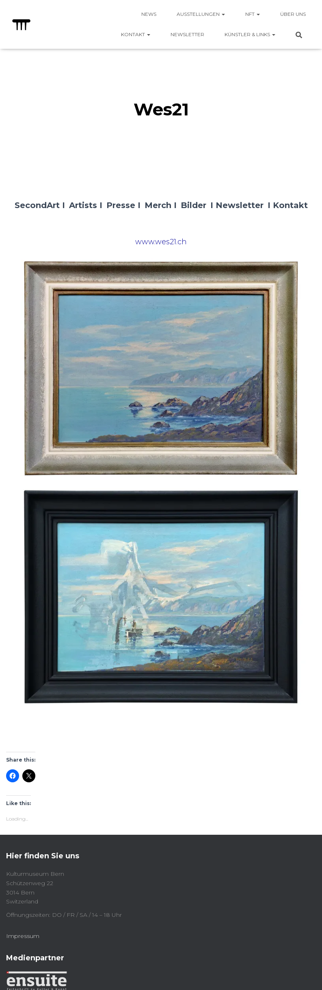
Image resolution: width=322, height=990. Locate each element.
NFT (252, 14)
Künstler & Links (250, 34)
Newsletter (187, 34)
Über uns (293, 14)
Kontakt (135, 34)
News (148, 14)
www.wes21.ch (161, 241)
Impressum (22, 936)
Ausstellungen (201, 14)
